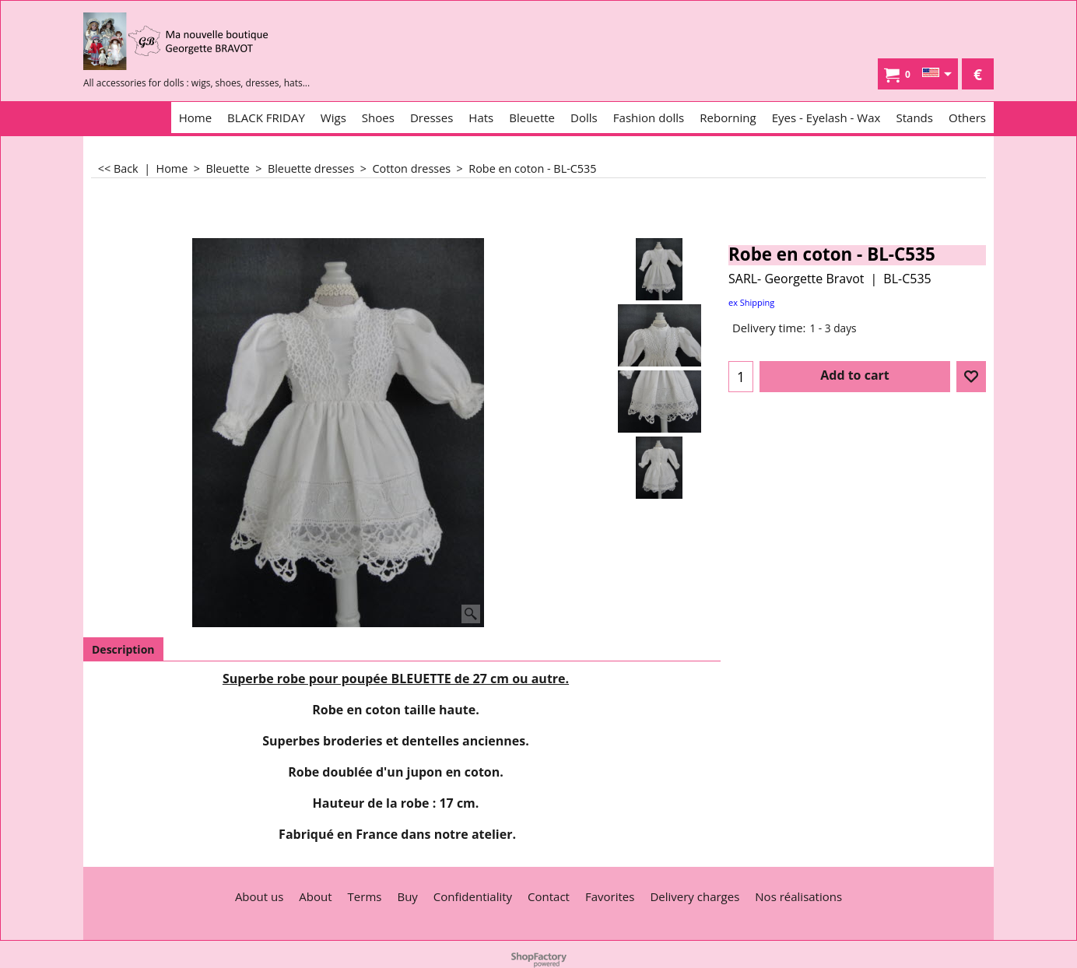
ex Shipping (751, 302)
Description (123, 649)
